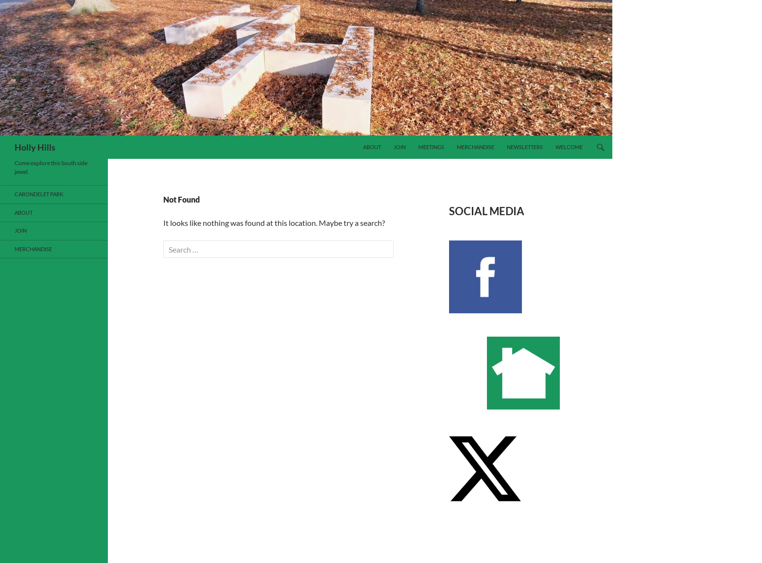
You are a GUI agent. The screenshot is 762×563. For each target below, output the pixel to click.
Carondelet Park (39, 194)
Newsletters (525, 147)
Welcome (569, 147)
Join (400, 147)
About (372, 147)
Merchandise (475, 147)
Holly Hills (35, 147)
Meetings (431, 147)
